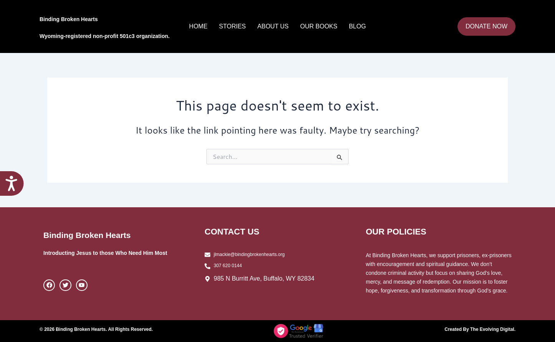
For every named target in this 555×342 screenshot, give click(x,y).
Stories (232, 26)
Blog (357, 26)
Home (198, 26)
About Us (273, 26)
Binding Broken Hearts (102, 17)
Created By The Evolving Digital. (474, 329)
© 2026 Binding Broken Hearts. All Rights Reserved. (106, 329)
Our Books (318, 26)
